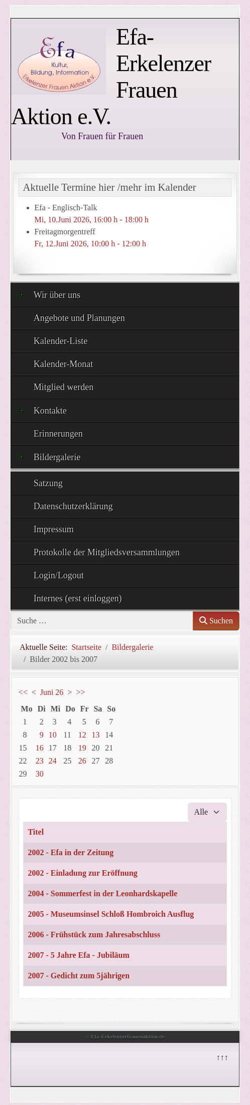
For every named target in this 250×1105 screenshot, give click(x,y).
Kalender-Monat (63, 364)
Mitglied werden (63, 387)
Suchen (216, 620)
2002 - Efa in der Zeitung (70, 852)
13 (95, 734)
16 (40, 748)
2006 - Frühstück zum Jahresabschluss (94, 934)
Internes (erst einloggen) (78, 598)
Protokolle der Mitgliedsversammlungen (107, 552)
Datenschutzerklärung (73, 506)
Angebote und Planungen (79, 318)
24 (53, 761)
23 (40, 761)
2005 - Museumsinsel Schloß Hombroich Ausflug (111, 914)
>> (80, 692)
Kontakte (43, 410)
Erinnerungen (58, 434)
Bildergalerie (49, 457)
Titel (36, 832)
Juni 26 (52, 692)
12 (82, 734)
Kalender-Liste (61, 341)
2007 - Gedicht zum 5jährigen (79, 975)
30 (40, 774)
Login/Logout (59, 575)
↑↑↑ (221, 1056)
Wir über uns (49, 294)
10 (53, 734)
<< (23, 692)
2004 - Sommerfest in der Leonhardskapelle (102, 893)
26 (82, 761)
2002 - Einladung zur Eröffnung (82, 873)
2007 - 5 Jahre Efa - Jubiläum (78, 955)
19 (82, 748)
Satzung (48, 483)
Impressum (54, 529)
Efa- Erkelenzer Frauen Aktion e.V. (111, 76)
